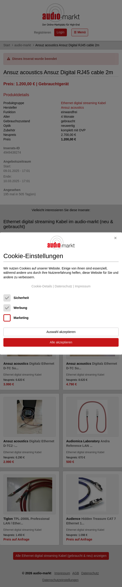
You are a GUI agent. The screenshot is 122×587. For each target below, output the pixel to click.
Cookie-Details (41, 286)
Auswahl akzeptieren (60, 332)
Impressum (82, 286)
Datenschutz (63, 286)
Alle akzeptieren (61, 342)
